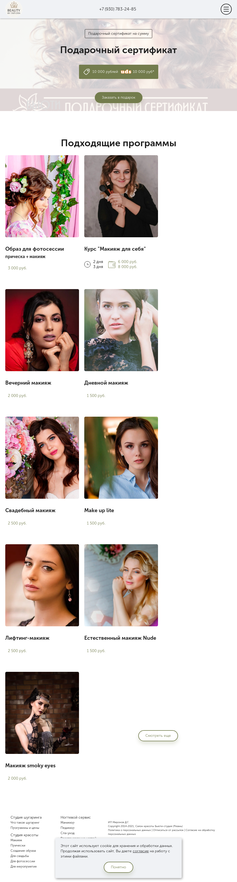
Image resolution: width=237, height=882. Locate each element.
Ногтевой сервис (76, 817)
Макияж (16, 840)
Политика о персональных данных (129, 830)
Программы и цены (25, 828)
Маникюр (68, 822)
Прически (18, 845)
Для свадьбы (20, 856)
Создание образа (23, 851)
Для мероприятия (24, 866)
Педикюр (68, 828)
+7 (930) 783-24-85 (117, 9)
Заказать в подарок (118, 97)
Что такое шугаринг (25, 822)
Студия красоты (24, 835)
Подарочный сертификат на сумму (118, 33)
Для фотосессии (23, 861)
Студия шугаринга (26, 817)
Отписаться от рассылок (168, 830)
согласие (141, 851)
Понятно (118, 867)
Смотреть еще (158, 735)
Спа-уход (68, 833)
